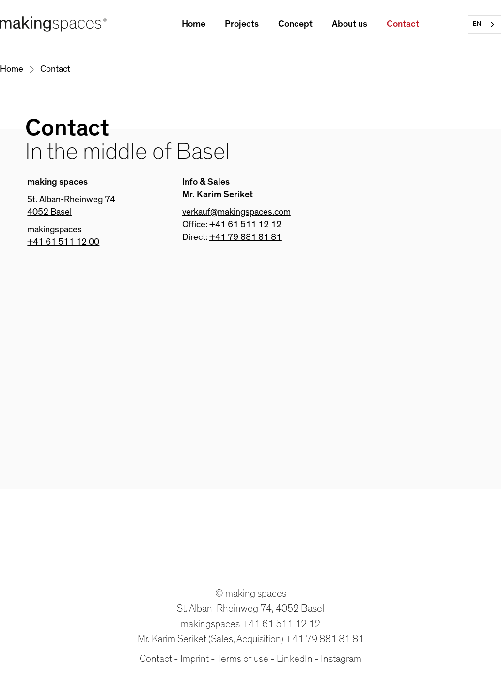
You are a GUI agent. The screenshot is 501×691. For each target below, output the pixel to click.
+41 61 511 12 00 (63, 242)
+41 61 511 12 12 (245, 224)
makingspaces (54, 229)
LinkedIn (295, 659)
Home (193, 24)
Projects (242, 24)
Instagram (341, 659)
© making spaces (250, 593)
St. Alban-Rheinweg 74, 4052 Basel (250, 608)
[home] (53, 24)
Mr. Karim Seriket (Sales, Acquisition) (210, 639)
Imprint (194, 659)
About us (349, 24)
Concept (295, 24)
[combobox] (484, 24)
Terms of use (242, 659)
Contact (403, 24)
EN (477, 24)
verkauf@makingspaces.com (236, 212)
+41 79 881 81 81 (245, 237)
